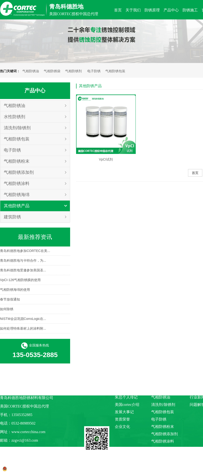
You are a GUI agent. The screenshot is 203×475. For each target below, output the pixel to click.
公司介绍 (122, 390)
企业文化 (122, 427)
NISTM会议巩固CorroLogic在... (23, 319)
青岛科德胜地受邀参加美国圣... (23, 271)
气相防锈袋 (52, 71)
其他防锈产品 (16, 205)
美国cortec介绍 (127, 405)
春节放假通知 (10, 300)
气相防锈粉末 (16, 161)
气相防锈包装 (115, 71)
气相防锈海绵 (16, 194)
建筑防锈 (12, 217)
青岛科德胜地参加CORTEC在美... (25, 251)
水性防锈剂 (14, 116)
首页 (195, 173)
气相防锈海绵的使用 (15, 290)
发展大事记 (124, 412)
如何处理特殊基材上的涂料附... (23, 329)
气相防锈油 (30, 71)
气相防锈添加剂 (19, 172)
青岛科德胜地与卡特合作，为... (23, 261)
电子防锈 (94, 71)
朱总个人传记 (126, 397)
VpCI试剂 (106, 159)
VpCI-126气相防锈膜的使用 (20, 280)
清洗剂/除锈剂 (17, 127)
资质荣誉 (122, 419)
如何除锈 (6, 309)
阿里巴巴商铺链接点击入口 (23, 449)
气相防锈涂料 (16, 183)
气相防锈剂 (73, 71)
